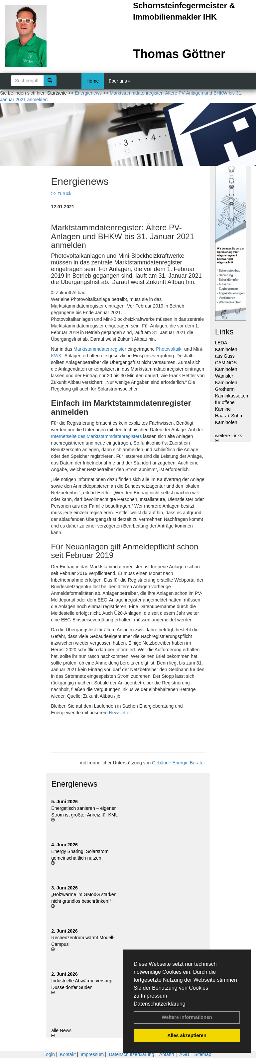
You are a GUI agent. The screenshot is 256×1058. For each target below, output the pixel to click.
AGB (184, 1054)
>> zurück (61, 193)
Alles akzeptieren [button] (186, 1035)
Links (224, 331)
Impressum (154, 996)
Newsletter (120, 712)
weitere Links (228, 437)
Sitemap (202, 1054)
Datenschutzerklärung (160, 1004)
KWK (56, 355)
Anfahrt (166, 1054)
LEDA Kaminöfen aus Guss (226, 349)
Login (49, 1054)
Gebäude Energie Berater (178, 762)
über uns (119, 81)
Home (92, 81)
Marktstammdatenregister (99, 349)
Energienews (74, 783)
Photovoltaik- (169, 349)
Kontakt (67, 1054)
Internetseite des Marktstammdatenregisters (96, 436)
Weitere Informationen (187, 1017)
